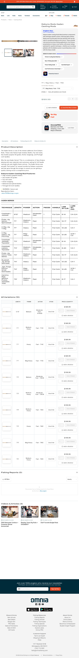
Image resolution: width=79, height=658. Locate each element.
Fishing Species (39, 624)
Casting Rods (18, 20)
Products (4, 20)
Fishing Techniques (39, 622)
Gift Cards (11, 630)
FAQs (39, 640)
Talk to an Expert (39, 636)
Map (51, 15)
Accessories (36, 15)
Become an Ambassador (67, 624)
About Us (67, 617)
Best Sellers (11, 619)
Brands (66, 15)
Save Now (59, 1)
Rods (13, 15)
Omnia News (67, 619)
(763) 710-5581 (40, 648)
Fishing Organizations (39, 626)
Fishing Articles (39, 619)
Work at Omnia (67, 622)
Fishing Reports (39, 617)
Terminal (27, 15)
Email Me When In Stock (68, 107)
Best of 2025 (11, 628)
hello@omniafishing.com (39, 650)
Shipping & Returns (39, 638)
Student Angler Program (67, 626)
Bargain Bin (11, 622)
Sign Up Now (55, 589)
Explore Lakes (39, 628)
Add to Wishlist (51, 107)
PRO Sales (11, 624)
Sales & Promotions (11, 626)
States (58, 15)
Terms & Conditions (47, 655)
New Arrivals (11, 617)
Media (74, 16)
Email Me (51, 311)
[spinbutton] (61, 310)
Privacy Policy (59, 655)
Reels (20, 15)
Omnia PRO (39, 630)
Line (8, 15)
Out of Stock (71, 310)
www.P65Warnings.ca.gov (10, 193)
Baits (2, 15)
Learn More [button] (71, 128)
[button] (39, 147)
